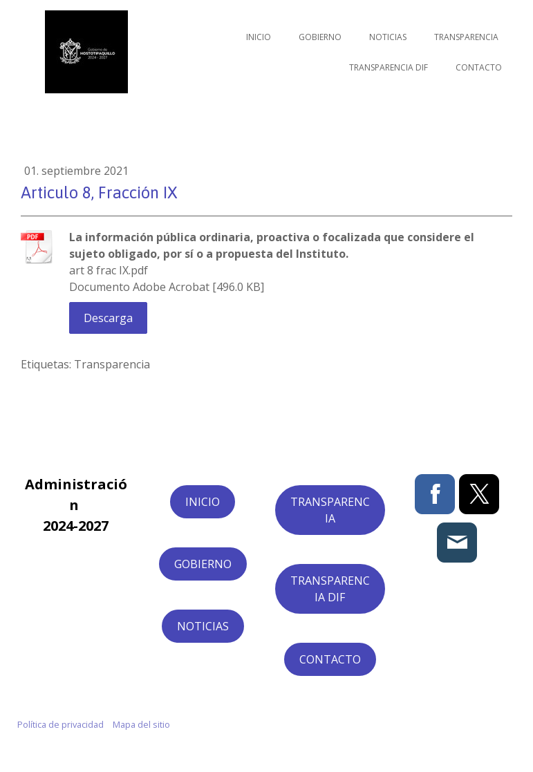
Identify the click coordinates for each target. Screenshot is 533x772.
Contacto (479, 67)
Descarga (108, 318)
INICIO (202, 501)
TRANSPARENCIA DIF (330, 589)
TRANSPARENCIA (330, 510)
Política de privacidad (60, 724)
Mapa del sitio (141, 724)
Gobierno (320, 37)
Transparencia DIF (388, 67)
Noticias (387, 37)
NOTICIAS (203, 626)
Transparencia (466, 37)
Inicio (258, 37)
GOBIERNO (203, 564)
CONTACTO (330, 659)
